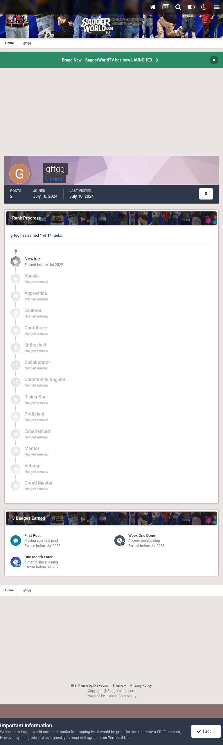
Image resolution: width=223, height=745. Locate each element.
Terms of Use (119, 737)
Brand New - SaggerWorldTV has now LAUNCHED (107, 60)
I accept (207, 731)
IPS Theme (79, 686)
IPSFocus (100, 686)
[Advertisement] (111, 115)
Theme (119, 686)
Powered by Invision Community (111, 696)
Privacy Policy (141, 686)
